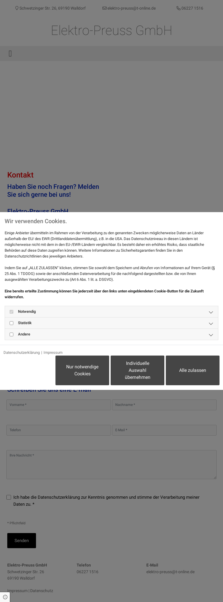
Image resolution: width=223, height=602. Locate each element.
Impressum (53, 352)
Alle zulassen (192, 370)
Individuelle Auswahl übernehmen (137, 370)
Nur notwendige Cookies (82, 370)
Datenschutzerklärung (21, 352)
